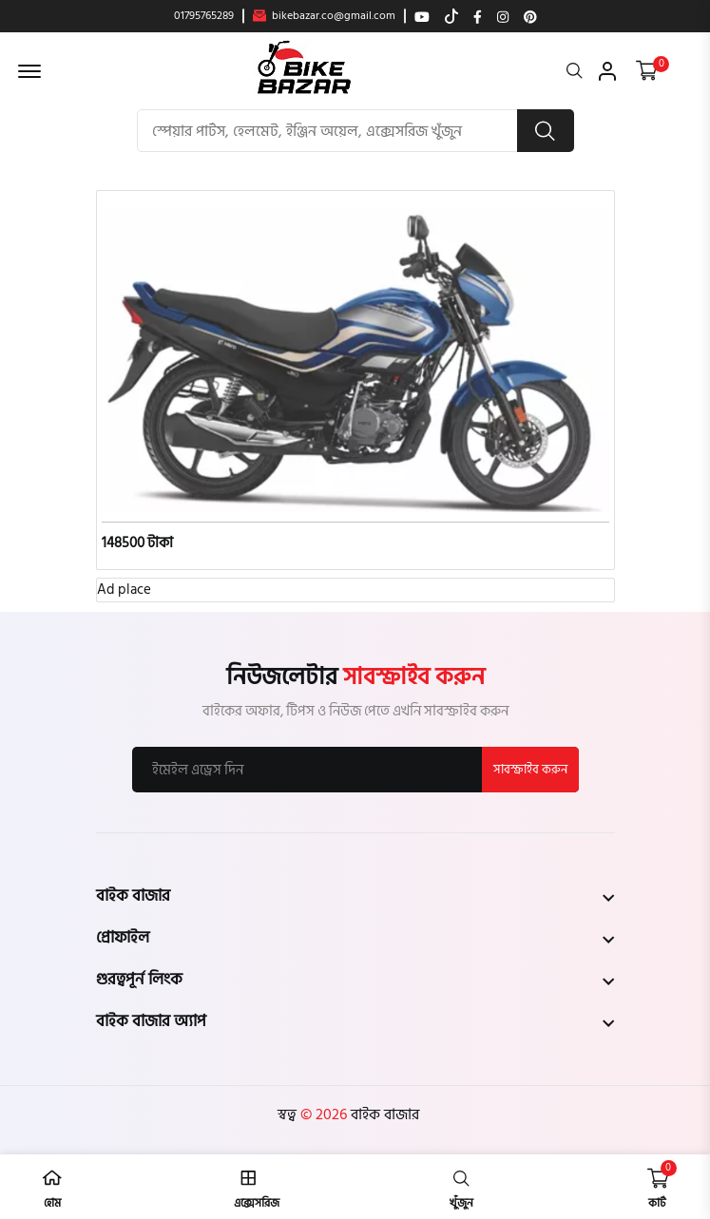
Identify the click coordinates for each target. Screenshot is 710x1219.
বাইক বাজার (383, 1114)
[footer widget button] (355, 896)
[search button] (545, 130)
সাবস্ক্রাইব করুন (530, 769)
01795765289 (204, 16)
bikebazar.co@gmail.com (324, 16)
